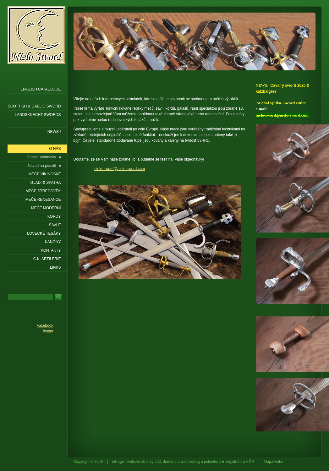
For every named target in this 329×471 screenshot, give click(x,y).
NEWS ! (54, 131)
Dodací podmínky (41, 157)
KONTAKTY (51, 250)
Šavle (55, 225)
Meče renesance (43, 199)
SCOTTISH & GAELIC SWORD (34, 106)
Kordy (54, 216)
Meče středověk (43, 191)
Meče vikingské (45, 174)
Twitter (47, 331)
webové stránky (140, 461)
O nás (55, 148)
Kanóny (53, 242)
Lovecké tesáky (44, 233)
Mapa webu (273, 461)
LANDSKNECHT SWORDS (38, 114)
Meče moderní (46, 208)
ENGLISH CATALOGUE (40, 89)
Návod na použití (42, 165)
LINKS (55, 267)
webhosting (190, 461)
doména (169, 461)
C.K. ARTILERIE (47, 259)
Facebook (45, 325)
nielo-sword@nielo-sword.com (119, 169)
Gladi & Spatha (45, 182)
